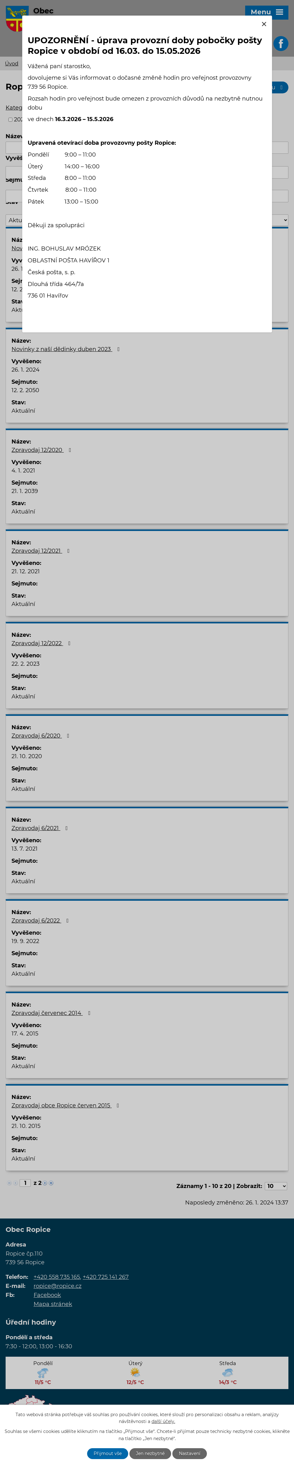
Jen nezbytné (150, 1453)
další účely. (163, 1422)
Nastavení (189, 1453)
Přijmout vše (108, 1453)
